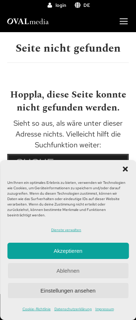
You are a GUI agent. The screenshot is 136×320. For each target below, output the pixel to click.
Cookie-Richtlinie (36, 309)
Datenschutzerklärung (73, 309)
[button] (125, 169)
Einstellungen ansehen (68, 290)
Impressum (104, 309)
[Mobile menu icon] (124, 21)
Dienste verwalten (66, 230)
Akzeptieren (68, 251)
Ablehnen (68, 271)
